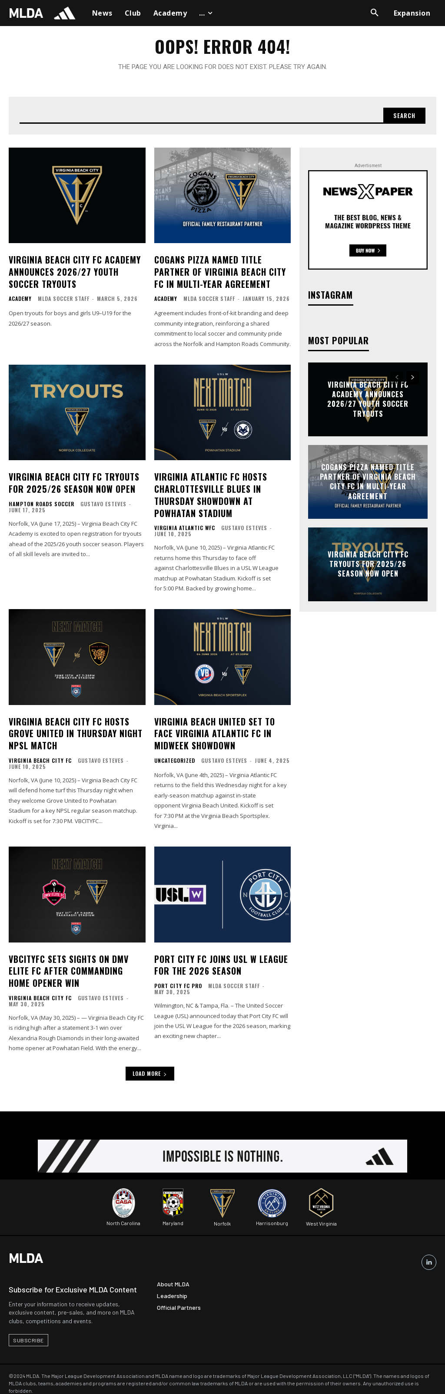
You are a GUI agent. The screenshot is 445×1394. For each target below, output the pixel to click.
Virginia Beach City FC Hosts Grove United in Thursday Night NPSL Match (73, 727)
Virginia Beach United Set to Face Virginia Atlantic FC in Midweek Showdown (222, 727)
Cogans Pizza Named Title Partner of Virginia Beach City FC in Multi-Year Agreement (217, 273)
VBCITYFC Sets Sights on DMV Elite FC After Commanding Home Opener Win (74, 961)
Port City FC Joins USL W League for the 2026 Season (218, 956)
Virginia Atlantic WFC (184, 523)
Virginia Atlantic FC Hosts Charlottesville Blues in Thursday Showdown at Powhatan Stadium (222, 493)
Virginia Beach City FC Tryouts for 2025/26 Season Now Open (72, 482)
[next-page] (412, 381)
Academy (20, 299)
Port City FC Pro (178, 976)
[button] (375, 13)
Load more (150, 1062)
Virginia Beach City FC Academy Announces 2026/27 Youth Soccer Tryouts (72, 273)
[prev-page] (397, 381)
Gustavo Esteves (103, 501)
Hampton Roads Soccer (41, 501)
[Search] (402, 118)
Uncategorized (174, 752)
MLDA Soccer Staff (64, 299)
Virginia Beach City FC (40, 752)
